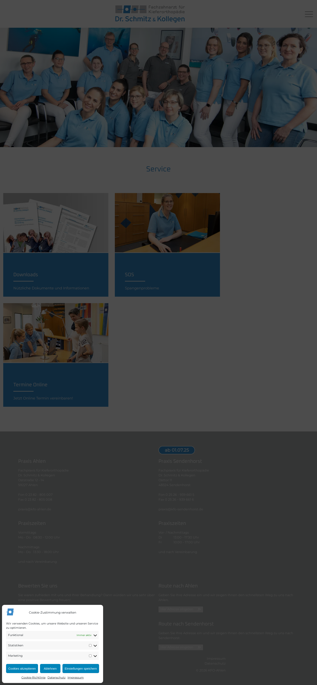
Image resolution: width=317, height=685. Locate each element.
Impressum (76, 677)
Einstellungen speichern (81, 668)
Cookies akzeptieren (22, 668)
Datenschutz (57, 677)
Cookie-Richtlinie (33, 677)
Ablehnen (50, 668)
